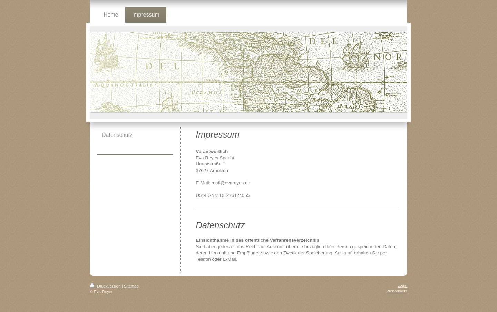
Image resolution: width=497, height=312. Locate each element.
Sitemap (131, 286)
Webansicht (396, 291)
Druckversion (106, 286)
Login (402, 285)
